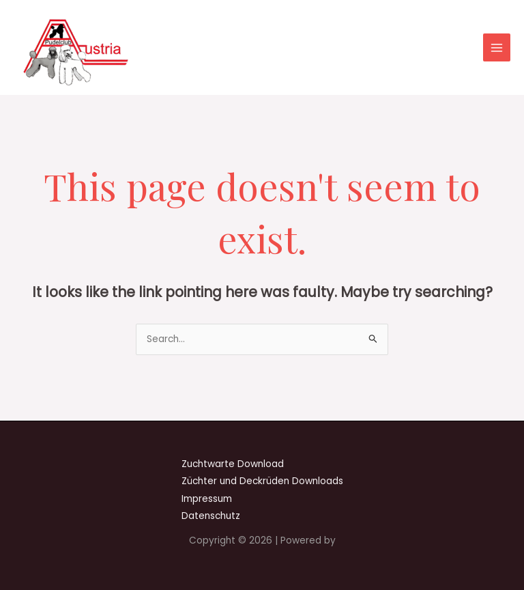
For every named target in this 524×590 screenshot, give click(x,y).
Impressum (206, 498)
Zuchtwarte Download (232, 464)
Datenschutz (210, 515)
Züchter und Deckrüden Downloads (262, 481)
